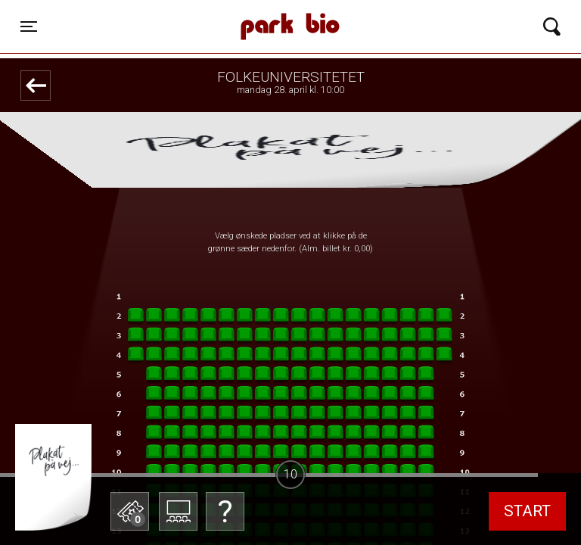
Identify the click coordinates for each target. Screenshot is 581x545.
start (527, 511)
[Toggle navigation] (28, 26)
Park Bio (206, 11)
